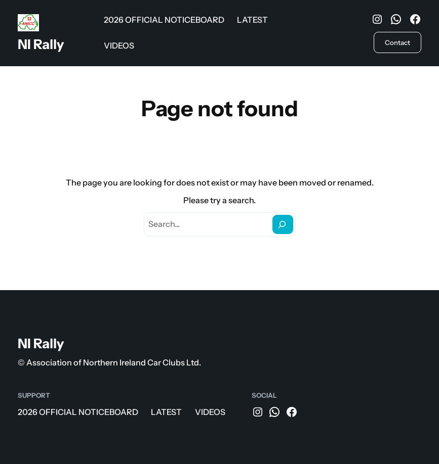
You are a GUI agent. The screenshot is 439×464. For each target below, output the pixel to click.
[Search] (282, 225)
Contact (397, 42)
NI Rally (41, 44)
